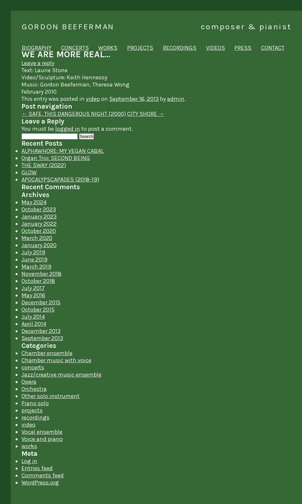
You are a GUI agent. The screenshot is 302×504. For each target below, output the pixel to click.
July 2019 (33, 252)
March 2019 (36, 266)
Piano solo (35, 403)
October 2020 (38, 230)
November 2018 (41, 273)
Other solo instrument (50, 396)
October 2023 (38, 209)
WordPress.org (40, 482)
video (93, 98)
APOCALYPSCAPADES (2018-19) (60, 179)
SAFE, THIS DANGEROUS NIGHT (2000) (73, 113)
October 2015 (38, 309)
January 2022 (39, 223)
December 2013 (40, 331)
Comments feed (42, 475)
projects (140, 47)
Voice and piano (42, 439)
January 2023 (39, 216)
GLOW (29, 172)
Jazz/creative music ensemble (61, 374)
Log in (29, 461)
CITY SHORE (145, 113)
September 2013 (42, 338)
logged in (67, 128)
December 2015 (40, 302)
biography (36, 47)
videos (215, 47)
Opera (28, 381)
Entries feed (37, 468)
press (242, 47)
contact (272, 47)
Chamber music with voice (56, 360)
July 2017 (33, 288)
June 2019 (34, 259)
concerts (75, 47)
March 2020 (36, 238)
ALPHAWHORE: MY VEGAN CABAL (62, 150)
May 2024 (33, 202)
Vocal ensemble (41, 431)
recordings (179, 47)
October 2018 (38, 281)
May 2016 (33, 295)
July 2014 (33, 316)
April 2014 (33, 323)
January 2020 (39, 245)
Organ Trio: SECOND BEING (55, 158)
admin (175, 98)
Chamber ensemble (46, 353)
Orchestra (34, 388)
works (107, 47)
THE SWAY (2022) (43, 165)
